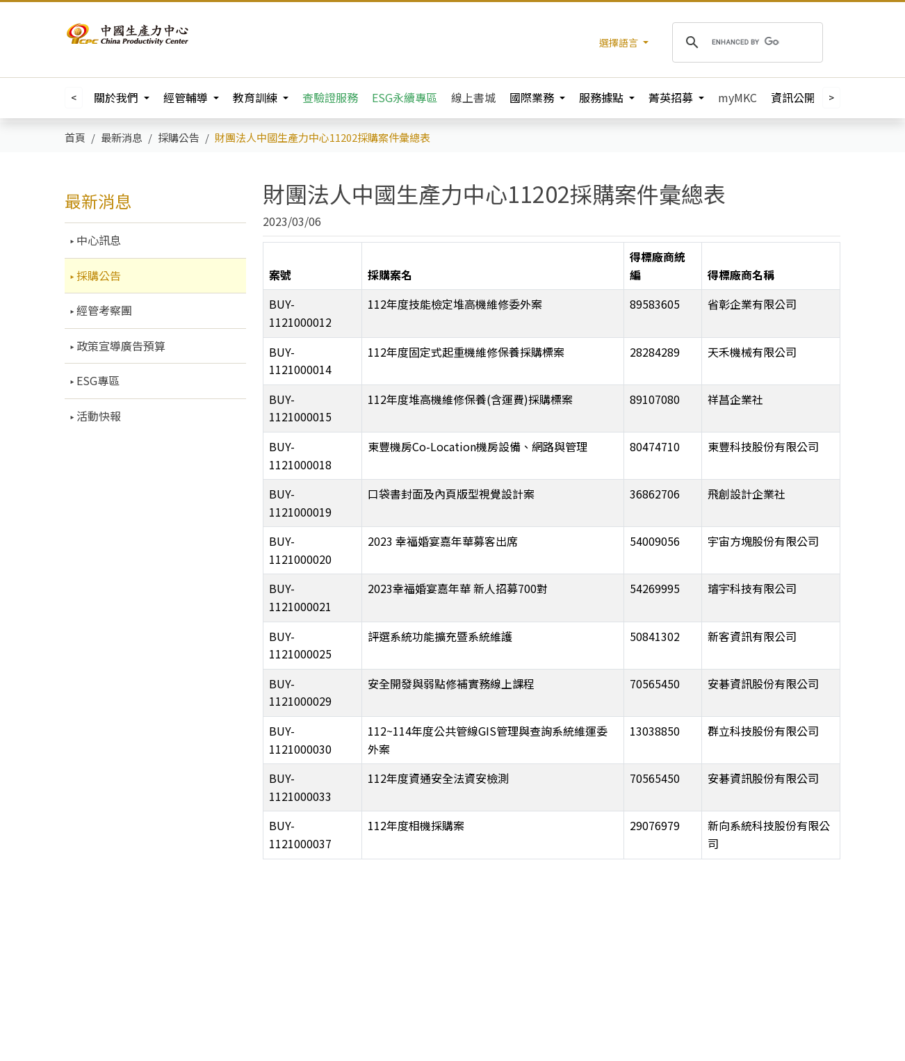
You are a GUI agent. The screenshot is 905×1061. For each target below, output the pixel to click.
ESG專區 (97, 380)
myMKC (737, 97)
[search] (745, 42)
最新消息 (98, 200)
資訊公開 (794, 97)
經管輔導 (187, 97)
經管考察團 (103, 310)
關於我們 (117, 97)
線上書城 (473, 97)
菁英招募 (672, 97)
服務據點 (602, 97)
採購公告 (97, 275)
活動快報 (97, 415)
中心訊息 (97, 240)
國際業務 (533, 97)
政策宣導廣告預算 (119, 345)
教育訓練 (256, 97)
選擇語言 (619, 42)
